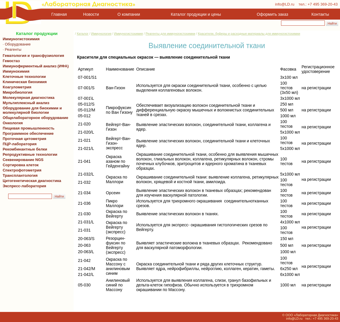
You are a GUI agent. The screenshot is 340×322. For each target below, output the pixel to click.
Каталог (82, 33)
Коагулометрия (17, 87)
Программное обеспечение (28, 133)
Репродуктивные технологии (29, 154)
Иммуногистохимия (20, 39)
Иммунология (101, 33)
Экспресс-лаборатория (24, 186)
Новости (91, 14)
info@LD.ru (284, 4)
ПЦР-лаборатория (18, 144)
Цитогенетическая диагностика (31, 180)
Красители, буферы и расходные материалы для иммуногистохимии (249, 33)
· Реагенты (11, 49)
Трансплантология (19, 175)
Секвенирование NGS (22, 160)
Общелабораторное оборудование (34, 118)
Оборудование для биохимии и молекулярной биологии (31, 110)
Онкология (13, 123)
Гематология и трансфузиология (32, 55)
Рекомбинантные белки (24, 149)
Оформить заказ (273, 14)
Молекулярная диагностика (27, 97)
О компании (128, 14)
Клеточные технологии (23, 76)
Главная (59, 14)
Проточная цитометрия (23, 138)
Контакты (320, 14)
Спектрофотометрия (22, 170)
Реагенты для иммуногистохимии (170, 33)
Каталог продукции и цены (196, 14)
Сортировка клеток (20, 165)
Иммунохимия (16, 71)
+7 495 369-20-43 (323, 4)
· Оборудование (16, 44)
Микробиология (17, 92)
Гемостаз (11, 61)
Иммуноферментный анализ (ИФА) (35, 66)
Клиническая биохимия (24, 82)
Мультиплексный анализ (26, 103)
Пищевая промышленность (29, 128)
